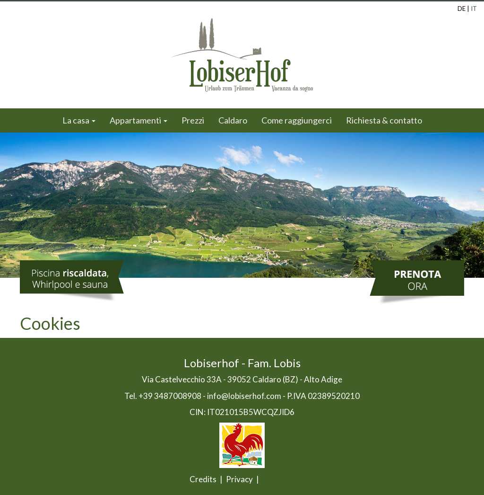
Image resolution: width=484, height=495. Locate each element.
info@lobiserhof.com (244, 396)
